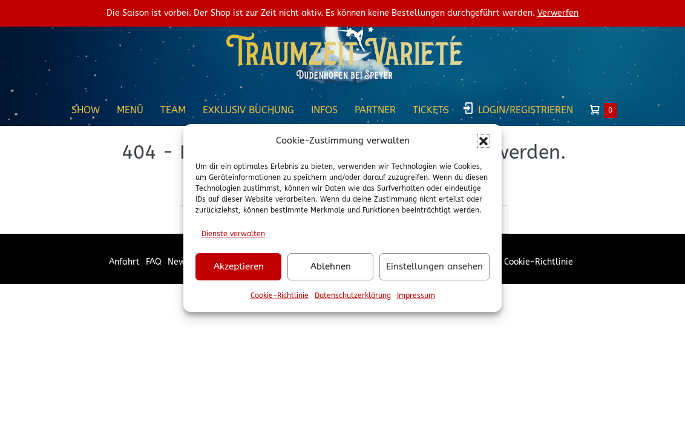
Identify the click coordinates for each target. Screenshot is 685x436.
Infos (324, 110)
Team (173, 110)
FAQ (154, 262)
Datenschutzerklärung (353, 295)
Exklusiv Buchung (248, 110)
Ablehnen (330, 266)
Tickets (431, 110)
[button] (483, 141)
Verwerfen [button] (557, 13)
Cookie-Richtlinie (280, 295)
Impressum (416, 295)
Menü (130, 110)
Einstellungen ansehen (434, 266)
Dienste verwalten (233, 234)
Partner (375, 110)
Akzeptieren (239, 266)
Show (85, 110)
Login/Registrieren (525, 110)
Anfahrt (124, 262)
